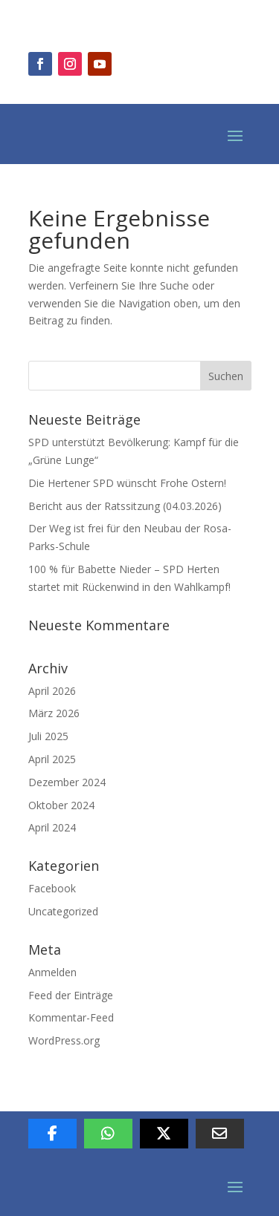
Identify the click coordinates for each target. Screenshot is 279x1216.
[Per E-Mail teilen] (220, 1133)
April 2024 (52, 827)
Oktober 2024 (61, 805)
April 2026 (52, 691)
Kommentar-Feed (71, 1017)
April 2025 (52, 759)
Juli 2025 (48, 736)
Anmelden (52, 972)
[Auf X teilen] (164, 1133)
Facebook (52, 888)
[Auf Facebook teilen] (52, 1133)
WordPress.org (64, 1040)
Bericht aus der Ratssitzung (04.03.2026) (125, 506)
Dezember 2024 (67, 782)
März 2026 (54, 713)
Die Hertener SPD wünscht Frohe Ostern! (127, 483)
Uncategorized (63, 911)
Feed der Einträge (70, 995)
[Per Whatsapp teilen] (108, 1133)
